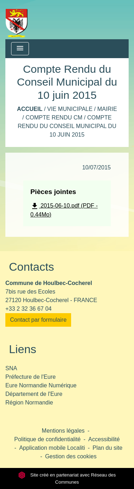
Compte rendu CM (53, 117)
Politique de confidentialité (47, 439)
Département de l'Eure (34, 394)
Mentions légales (63, 431)
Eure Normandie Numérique (40, 385)
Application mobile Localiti (52, 448)
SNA (11, 368)
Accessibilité (104, 439)
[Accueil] (17, 19)
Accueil (30, 109)
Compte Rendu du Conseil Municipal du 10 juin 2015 (67, 126)
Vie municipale (70, 109)
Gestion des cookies (70, 456)
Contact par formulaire (38, 320)
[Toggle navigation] (20, 48)
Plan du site (108, 448)
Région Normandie (29, 402)
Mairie (107, 109)
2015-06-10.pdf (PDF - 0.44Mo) (64, 210)
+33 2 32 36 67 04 (28, 309)
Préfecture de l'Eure (30, 377)
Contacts (31, 266)
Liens (22, 349)
